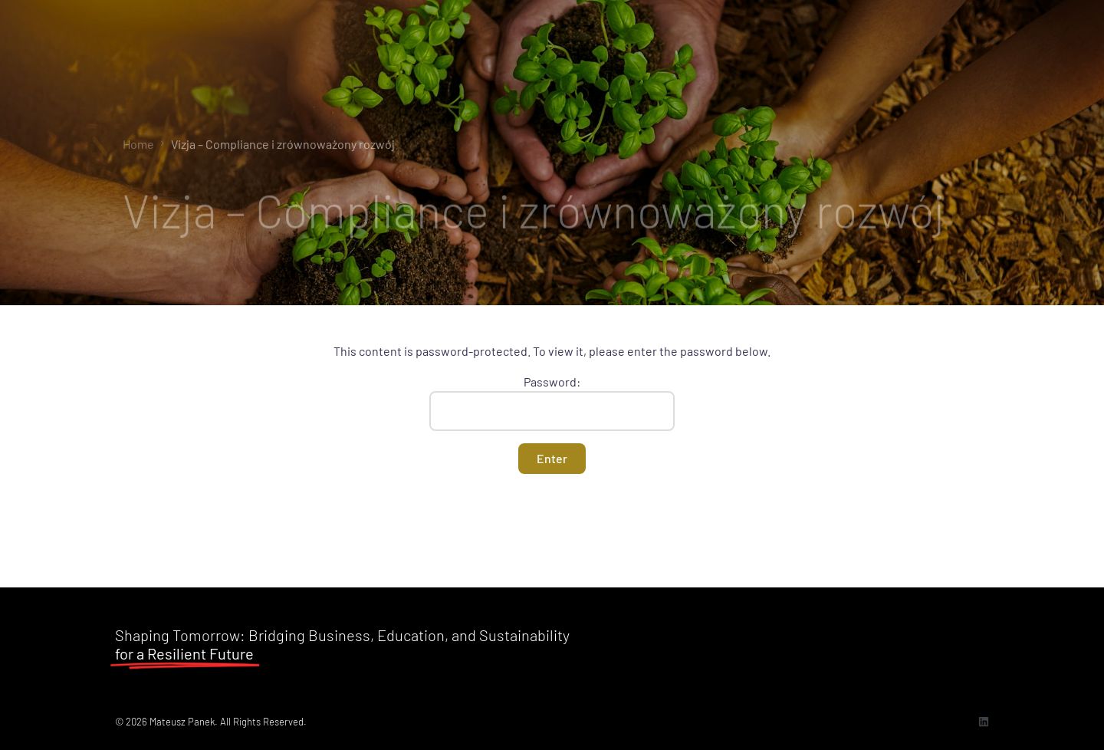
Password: (552, 402)
